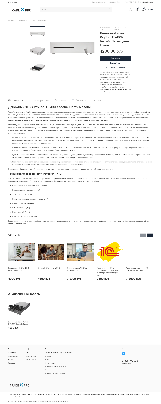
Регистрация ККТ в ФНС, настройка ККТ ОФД (18, 269)
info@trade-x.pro (146, 2)
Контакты (11, 359)
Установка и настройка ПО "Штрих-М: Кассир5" (137, 269)
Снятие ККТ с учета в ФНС (49, 268)
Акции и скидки (31, 359)
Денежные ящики (39, 20)
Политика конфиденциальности (55, 366)
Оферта (47, 370)
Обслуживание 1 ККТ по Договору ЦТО (77, 269)
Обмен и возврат (50, 363)
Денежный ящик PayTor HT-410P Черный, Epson (18, 323)
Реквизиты (11, 363)
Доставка (48, 356)
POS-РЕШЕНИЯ (23, 20)
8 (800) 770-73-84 (130, 2)
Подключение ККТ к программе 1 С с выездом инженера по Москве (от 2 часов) (108, 271)
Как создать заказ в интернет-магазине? (58, 353)
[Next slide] (37, 67)
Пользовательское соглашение (55, 373)
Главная (11, 20)
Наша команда (13, 356)
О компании (12, 2)
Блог (27, 353)
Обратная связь (31, 356)
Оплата (47, 359)
